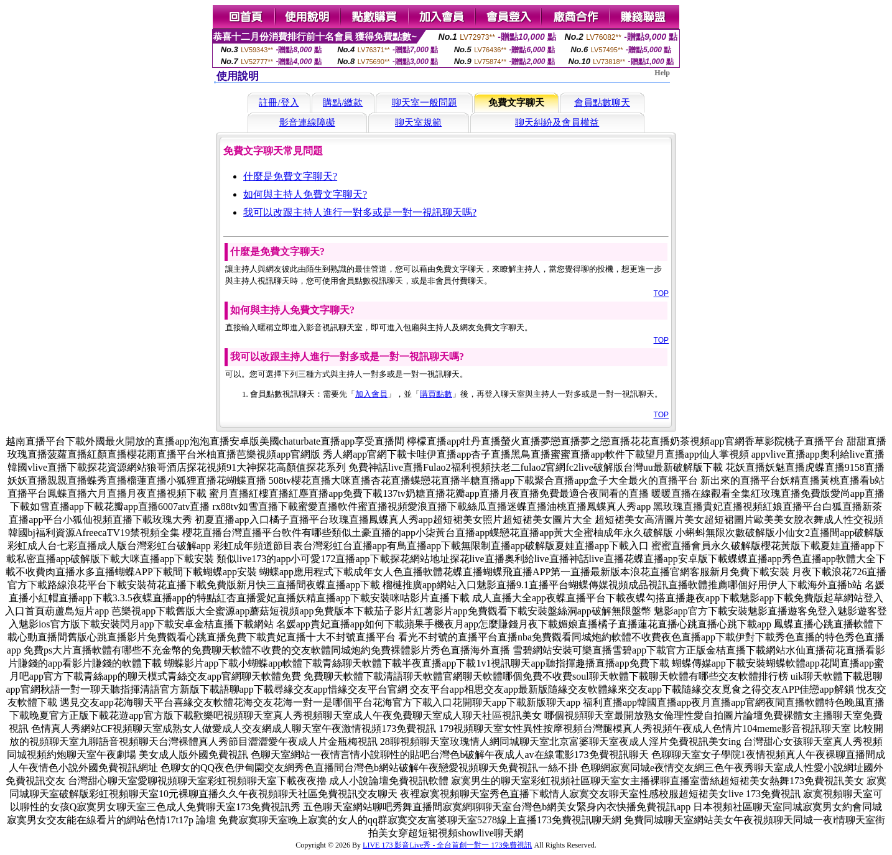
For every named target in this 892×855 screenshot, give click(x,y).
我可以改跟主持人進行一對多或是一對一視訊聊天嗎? (359, 212)
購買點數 (436, 394)
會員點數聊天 (602, 103)
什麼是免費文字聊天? (290, 176)
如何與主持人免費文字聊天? (305, 194)
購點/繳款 (343, 103)
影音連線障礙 (307, 122)
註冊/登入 (279, 103)
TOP (661, 293)
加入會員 (371, 394)
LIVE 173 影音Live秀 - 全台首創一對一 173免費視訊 (447, 845)
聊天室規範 (418, 122)
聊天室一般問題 (424, 103)
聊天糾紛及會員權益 (557, 122)
